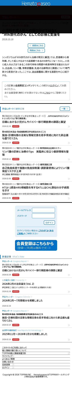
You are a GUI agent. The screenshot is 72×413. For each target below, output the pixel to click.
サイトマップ (7, 368)
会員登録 (6, 389)
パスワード (22, 216)
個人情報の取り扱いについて (15, 354)
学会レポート (14, 261)
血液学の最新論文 (21, 330)
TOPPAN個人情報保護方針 (15, 361)
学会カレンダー (16, 297)
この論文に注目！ (13, 280)
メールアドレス (24, 210)
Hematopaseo (36, 2)
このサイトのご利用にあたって (15, 348)
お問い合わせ (8, 382)
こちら (47, 92)
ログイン (54, 85)
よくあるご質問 (8, 375)
